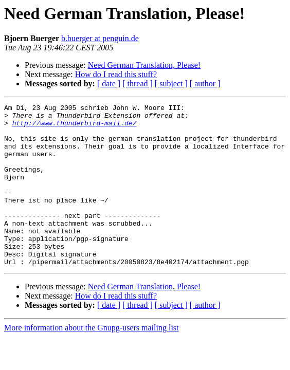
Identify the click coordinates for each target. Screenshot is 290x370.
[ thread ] (137, 83)
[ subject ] (171, 83)
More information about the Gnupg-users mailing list (91, 360)
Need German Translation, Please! (144, 65)
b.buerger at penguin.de (100, 38)
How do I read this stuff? (116, 74)
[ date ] (108, 83)
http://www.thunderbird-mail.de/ (74, 127)
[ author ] (205, 83)
